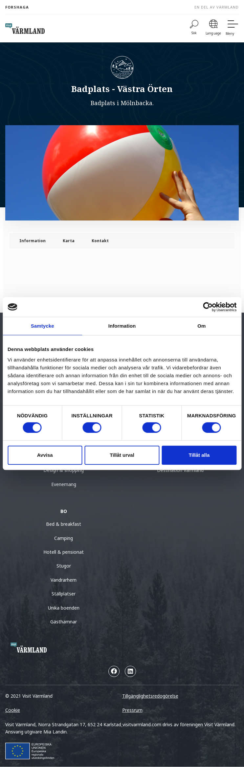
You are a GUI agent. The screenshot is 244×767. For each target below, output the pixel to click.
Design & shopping (63, 470)
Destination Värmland (180, 470)
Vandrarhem (64, 580)
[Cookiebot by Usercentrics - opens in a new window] (207, 307)
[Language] (213, 28)
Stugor (63, 566)
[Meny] (232, 28)
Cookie (12, 710)
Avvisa (45, 455)
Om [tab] (201, 326)
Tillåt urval (122, 455)
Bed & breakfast (63, 524)
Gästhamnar (63, 621)
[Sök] (194, 28)
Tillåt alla (199, 455)
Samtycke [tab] (42, 326)
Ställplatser (64, 594)
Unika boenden (63, 608)
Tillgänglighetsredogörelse (150, 696)
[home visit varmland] (25, 28)
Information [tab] (122, 326)
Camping (63, 538)
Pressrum (132, 710)
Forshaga (17, 7)
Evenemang (63, 484)
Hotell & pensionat (63, 552)
